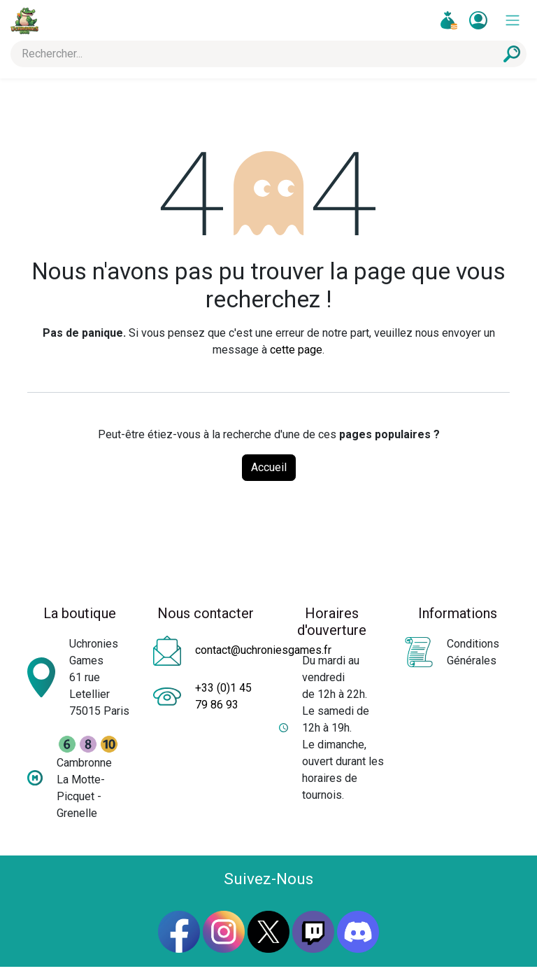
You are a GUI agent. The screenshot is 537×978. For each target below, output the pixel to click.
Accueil (269, 467)
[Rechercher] (512, 54)
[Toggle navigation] (513, 20)
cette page (296, 349)
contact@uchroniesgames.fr (263, 650)
